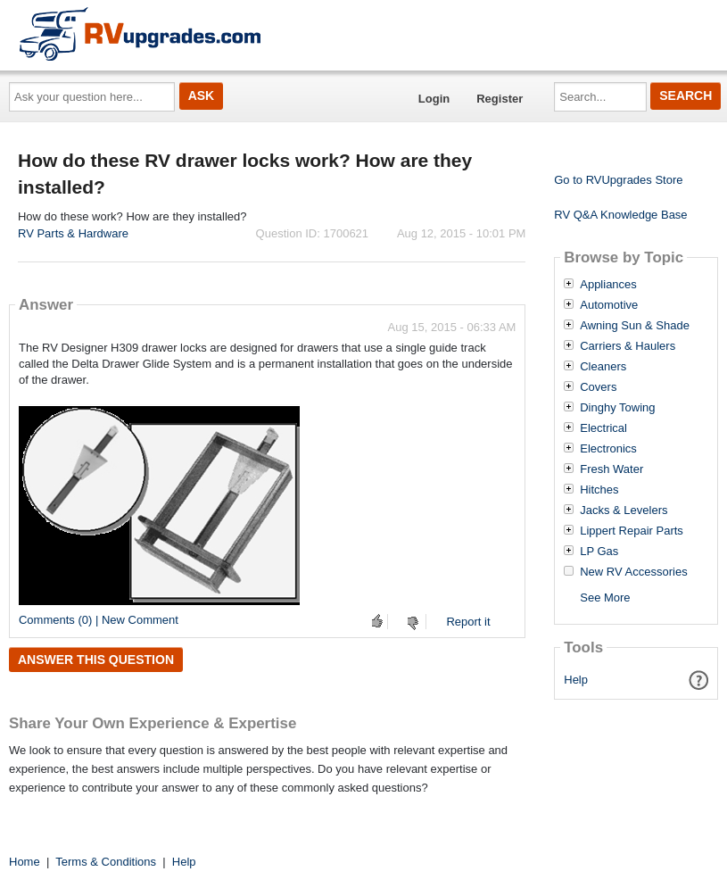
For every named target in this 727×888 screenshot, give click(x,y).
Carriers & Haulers (627, 346)
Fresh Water (611, 469)
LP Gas (599, 551)
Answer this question (96, 659)
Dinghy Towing (617, 408)
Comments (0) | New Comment (98, 620)
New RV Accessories (633, 572)
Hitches (599, 490)
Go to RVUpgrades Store (618, 180)
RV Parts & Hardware (73, 233)
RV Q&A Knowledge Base (620, 214)
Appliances (608, 284)
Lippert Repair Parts (631, 531)
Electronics (608, 449)
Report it (468, 621)
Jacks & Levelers (623, 510)
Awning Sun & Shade (635, 326)
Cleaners (603, 367)
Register (499, 98)
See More (605, 597)
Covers (598, 387)
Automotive (609, 305)
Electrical (603, 428)
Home (24, 861)
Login (434, 98)
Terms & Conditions (105, 861)
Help (576, 679)
